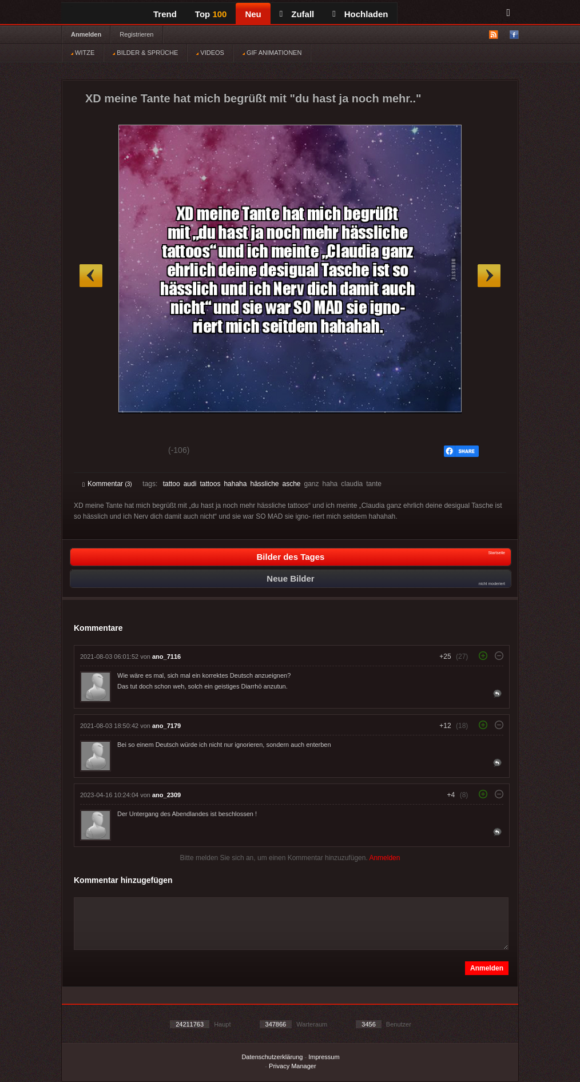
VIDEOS (210, 52)
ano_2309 (166, 794)
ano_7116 (166, 656)
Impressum (323, 1056)
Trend (165, 14)
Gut (95, 452)
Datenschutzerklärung (272, 1056)
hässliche (264, 484)
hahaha (235, 484)
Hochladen (360, 14)
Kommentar (107, 484)
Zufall (297, 14)
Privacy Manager (292, 1066)
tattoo (171, 484)
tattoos (210, 484)
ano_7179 (166, 725)
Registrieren (136, 34)
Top (211, 14)
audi (190, 484)
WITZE (82, 52)
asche (291, 484)
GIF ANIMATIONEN (272, 52)
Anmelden (86, 34)
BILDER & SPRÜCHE (145, 52)
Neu (253, 14)
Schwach (138, 452)
